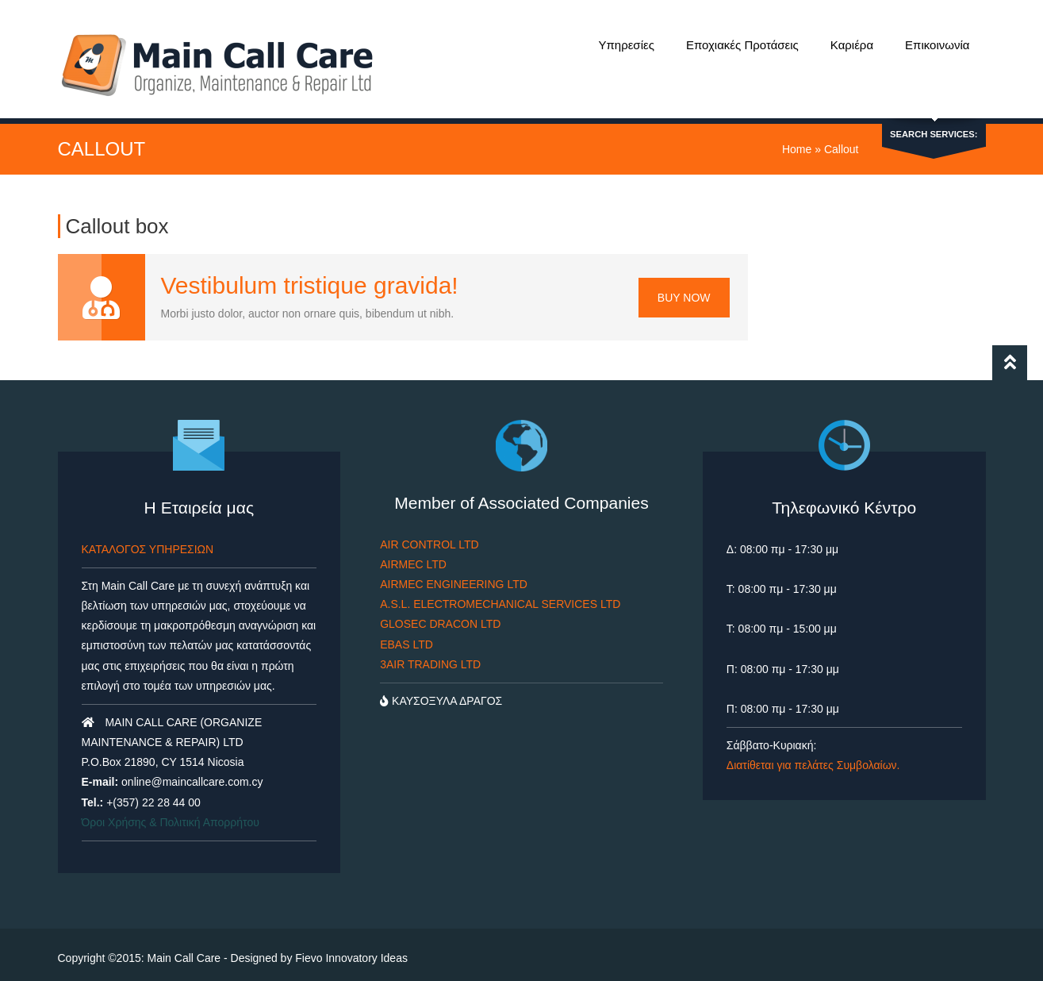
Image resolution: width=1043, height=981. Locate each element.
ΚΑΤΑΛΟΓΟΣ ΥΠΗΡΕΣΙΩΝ (148, 541)
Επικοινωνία (937, 45)
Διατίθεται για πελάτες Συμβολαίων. (813, 758)
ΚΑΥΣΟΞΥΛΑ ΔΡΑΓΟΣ (441, 693)
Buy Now (684, 289)
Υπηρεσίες (626, 45)
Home (796, 142)
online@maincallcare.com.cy (192, 774)
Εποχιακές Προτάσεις (742, 45)
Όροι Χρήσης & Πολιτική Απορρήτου (170, 814)
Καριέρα (851, 45)
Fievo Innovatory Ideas (351, 950)
